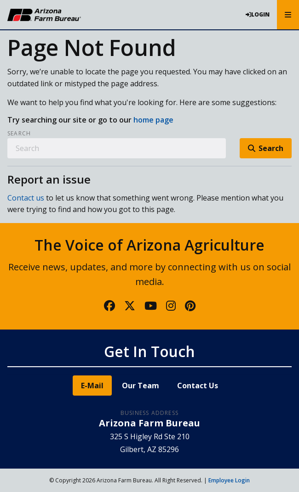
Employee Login (229, 480)
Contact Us (197, 385)
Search (19, 133)
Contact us (25, 198)
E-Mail (92, 385)
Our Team (140, 385)
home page (153, 120)
